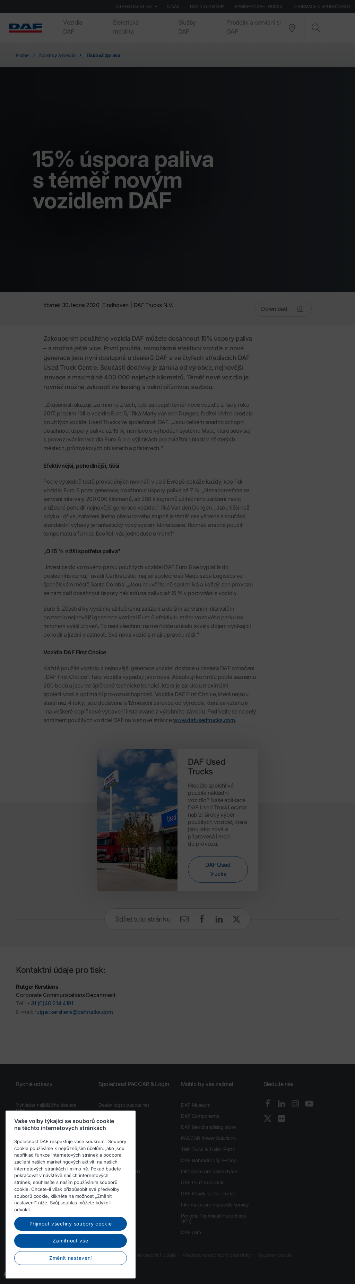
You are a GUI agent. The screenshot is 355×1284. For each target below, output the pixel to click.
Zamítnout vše (70, 1262)
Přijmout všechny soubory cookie (70, 1244)
